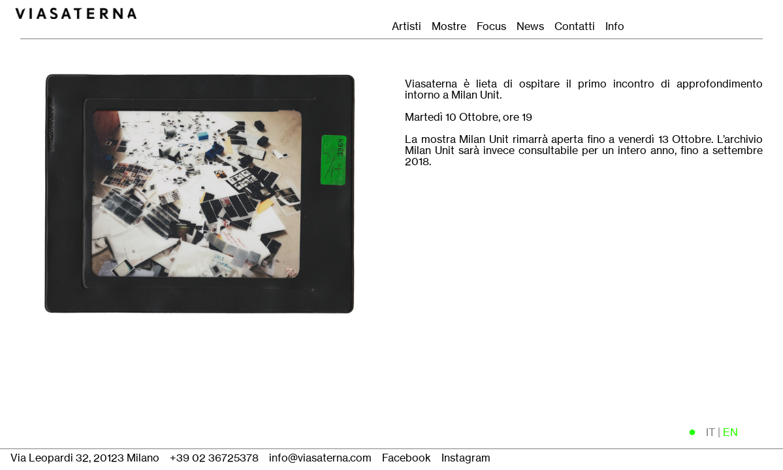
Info (614, 26)
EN (730, 432)
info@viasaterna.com (320, 458)
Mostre (449, 26)
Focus (491, 26)
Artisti (406, 26)
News (530, 26)
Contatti (578, 26)
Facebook (406, 458)
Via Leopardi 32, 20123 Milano (84, 458)
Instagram (465, 458)
